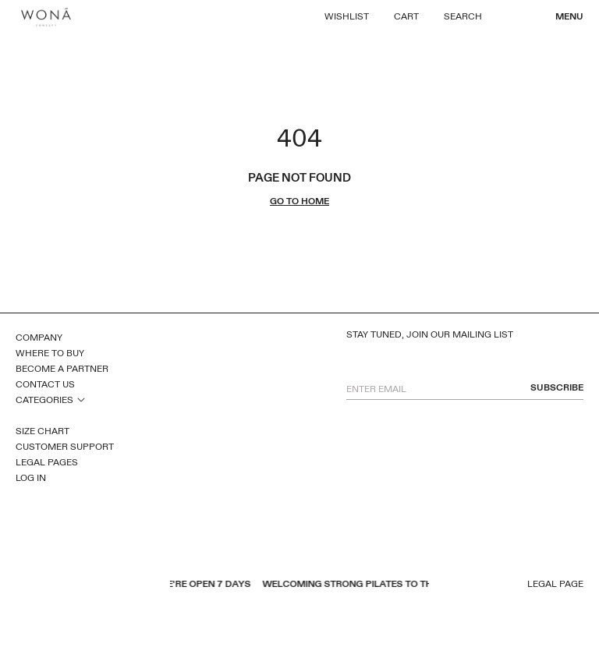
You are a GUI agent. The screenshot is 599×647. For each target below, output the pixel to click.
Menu (569, 16)
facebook (23, 585)
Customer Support (65, 446)
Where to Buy (50, 353)
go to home (299, 201)
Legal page (555, 584)
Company (39, 337)
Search (463, 16)
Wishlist (346, 16)
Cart (406, 16)
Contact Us (45, 384)
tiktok (104, 585)
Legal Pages (47, 462)
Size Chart (42, 431)
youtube (43, 585)
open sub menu (81, 399)
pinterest (63, 585)
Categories (44, 400)
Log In (31, 478)
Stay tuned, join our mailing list (429, 335)
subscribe (556, 388)
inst (83, 585)
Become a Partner (62, 368)
